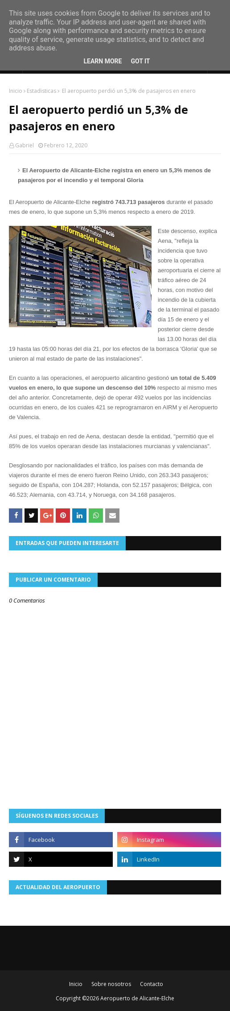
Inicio (15, 91)
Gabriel (24, 145)
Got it (140, 61)
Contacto (151, 984)
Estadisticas (41, 91)
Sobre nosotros (111, 984)
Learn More (102, 61)
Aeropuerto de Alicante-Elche (137, 998)
